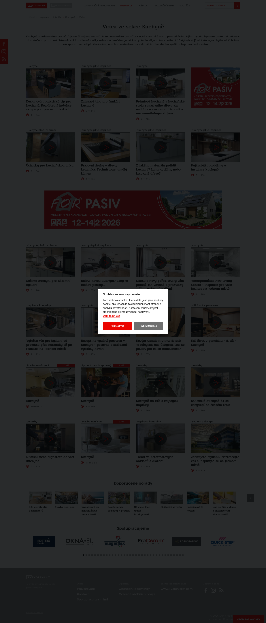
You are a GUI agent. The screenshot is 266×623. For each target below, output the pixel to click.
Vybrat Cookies (148, 326)
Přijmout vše (117, 326)
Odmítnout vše (111, 316)
